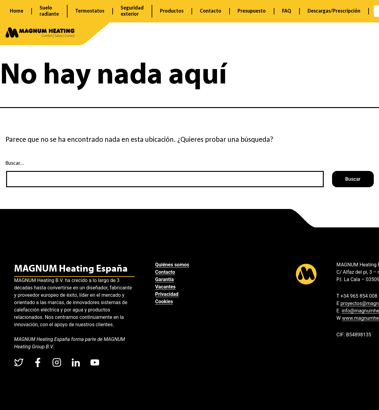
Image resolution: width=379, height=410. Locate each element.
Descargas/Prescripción (333, 11)
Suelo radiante (49, 11)
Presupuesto (252, 11)
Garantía (166, 279)
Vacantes (167, 287)
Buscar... (15, 163)
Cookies (166, 301)
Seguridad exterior (132, 11)
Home (16, 11)
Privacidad (168, 294)
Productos (172, 11)
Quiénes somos (174, 265)
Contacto (210, 11)
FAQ (286, 11)
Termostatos (89, 11)
